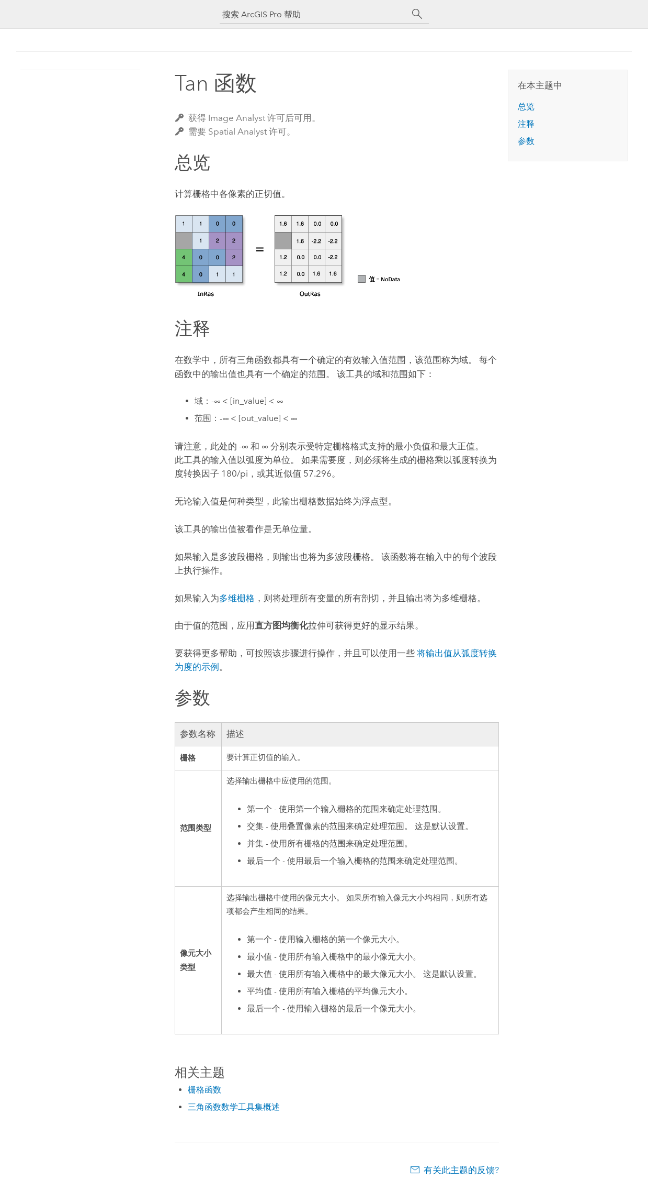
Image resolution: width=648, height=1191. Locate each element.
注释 (526, 124)
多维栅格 (237, 598)
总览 (526, 107)
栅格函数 (204, 1090)
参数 (526, 141)
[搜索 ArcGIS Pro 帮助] (314, 14)
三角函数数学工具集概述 (234, 1107)
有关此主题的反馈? (461, 1170)
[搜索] (417, 14)
